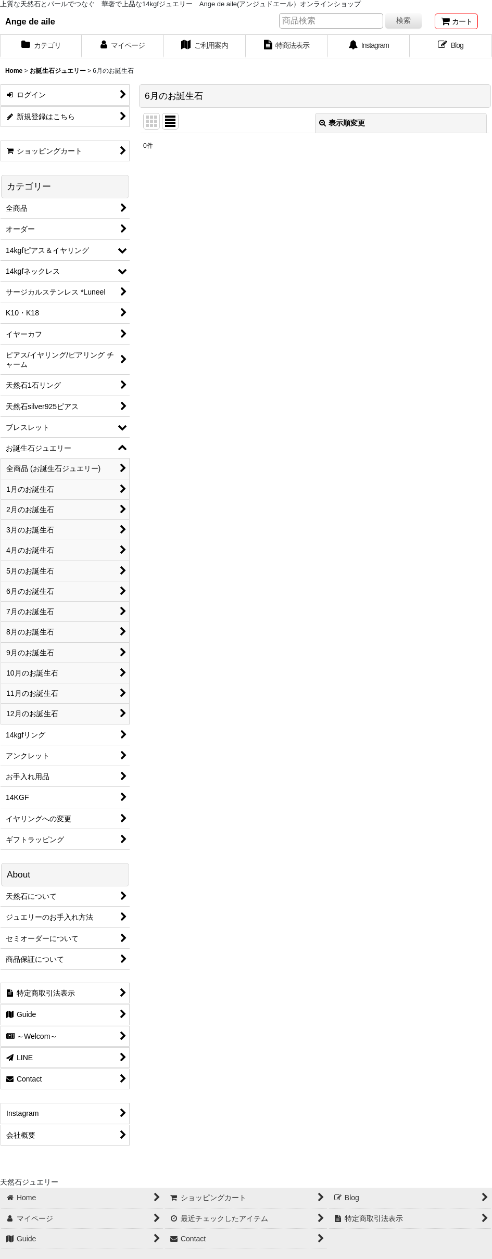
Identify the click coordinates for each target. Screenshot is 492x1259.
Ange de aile (30, 21)
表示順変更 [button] (342, 123)
